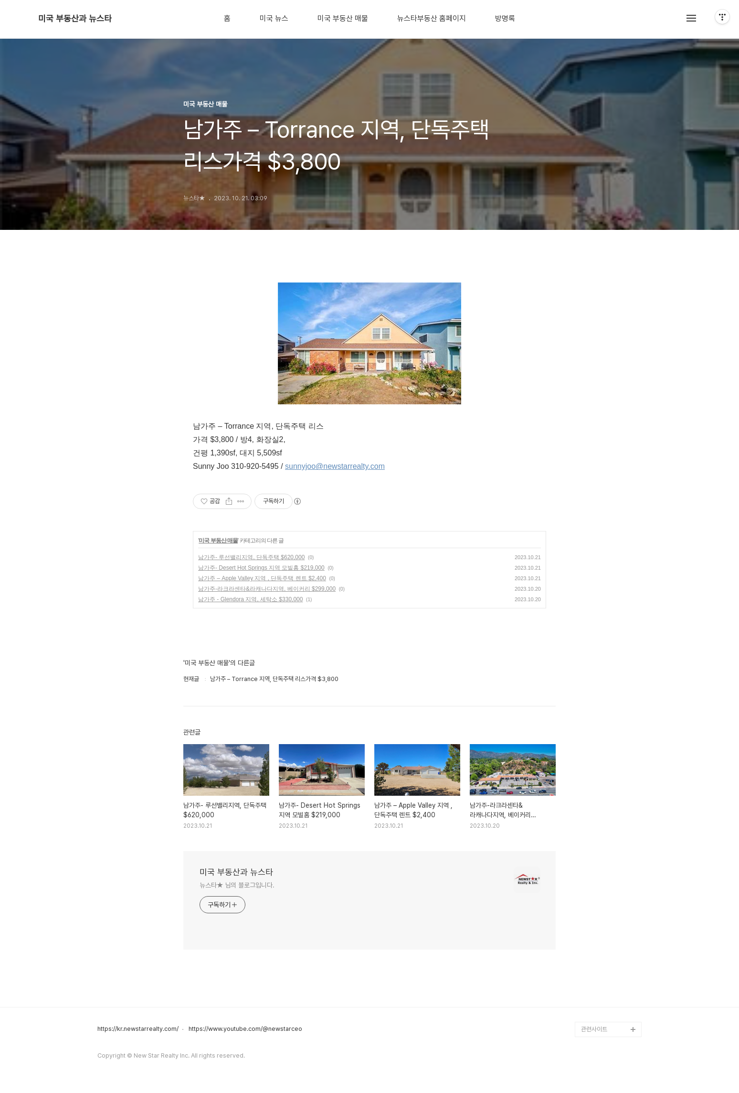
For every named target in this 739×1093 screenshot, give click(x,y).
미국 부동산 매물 (342, 18)
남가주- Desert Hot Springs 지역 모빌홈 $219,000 (261, 567)
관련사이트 (594, 1029)
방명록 (505, 18)
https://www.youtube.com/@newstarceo (245, 1029)
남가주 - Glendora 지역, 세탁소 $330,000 (250, 599)
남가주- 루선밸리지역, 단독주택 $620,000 (251, 557)
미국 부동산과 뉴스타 (75, 18)
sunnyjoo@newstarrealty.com (335, 466)
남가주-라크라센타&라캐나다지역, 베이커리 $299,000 (267, 588)
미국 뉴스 (274, 18)
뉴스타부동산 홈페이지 (431, 18)
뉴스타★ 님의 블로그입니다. (237, 885)
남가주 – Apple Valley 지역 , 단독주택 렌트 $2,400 (262, 578)
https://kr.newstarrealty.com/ (138, 1029)
